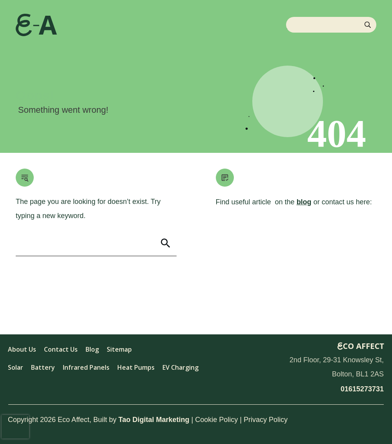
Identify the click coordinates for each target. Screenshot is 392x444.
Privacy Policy (266, 420)
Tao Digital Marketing (154, 420)
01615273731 (362, 389)
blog (304, 202)
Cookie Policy (216, 420)
